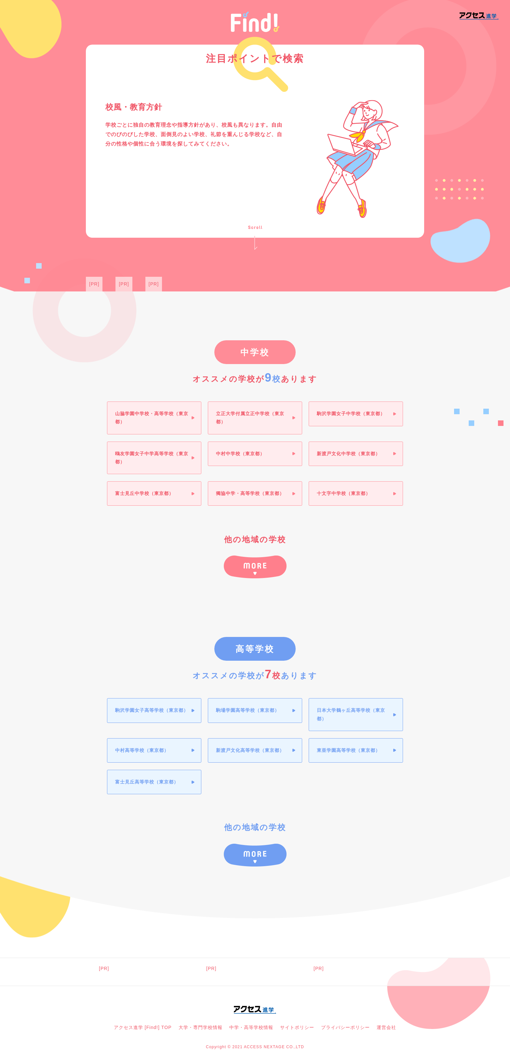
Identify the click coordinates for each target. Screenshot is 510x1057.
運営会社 (386, 1029)
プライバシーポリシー (345, 1029)
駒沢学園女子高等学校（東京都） (152, 711)
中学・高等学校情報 (251, 1029)
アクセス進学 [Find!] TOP (143, 1029)
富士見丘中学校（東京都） (144, 493)
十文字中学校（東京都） (344, 493)
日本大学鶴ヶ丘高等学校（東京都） (351, 715)
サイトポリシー (297, 1029)
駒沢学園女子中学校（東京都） (351, 413)
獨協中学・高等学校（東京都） (250, 493)
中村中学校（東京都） (240, 454)
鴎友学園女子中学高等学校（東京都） (152, 458)
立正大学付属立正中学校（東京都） (250, 418)
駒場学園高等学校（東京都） (248, 711)
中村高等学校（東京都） (142, 751)
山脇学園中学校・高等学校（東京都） (152, 418)
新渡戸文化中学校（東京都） (349, 454)
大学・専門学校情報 (200, 1029)
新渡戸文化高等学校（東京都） (250, 751)
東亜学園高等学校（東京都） (349, 751)
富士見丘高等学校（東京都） (147, 782)
